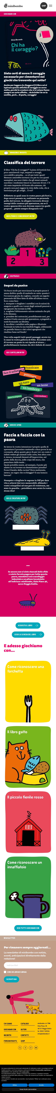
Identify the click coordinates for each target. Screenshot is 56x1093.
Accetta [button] (41, 1085)
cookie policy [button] (25, 1072)
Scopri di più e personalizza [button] (28, 1089)
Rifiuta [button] (15, 1085)
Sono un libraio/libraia (15, 972)
